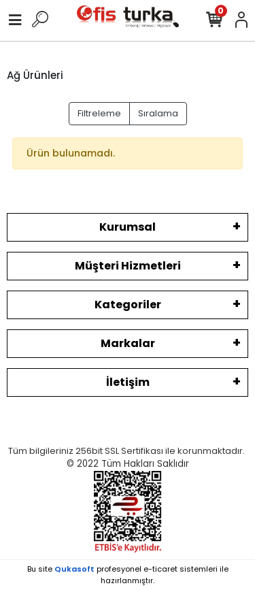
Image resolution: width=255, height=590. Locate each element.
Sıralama (158, 113)
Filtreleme (99, 113)
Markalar (128, 343)
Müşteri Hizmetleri (128, 266)
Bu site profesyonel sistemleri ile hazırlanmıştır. (127, 574)
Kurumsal (127, 227)
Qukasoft (74, 568)
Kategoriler (128, 304)
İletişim (128, 382)
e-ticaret (160, 568)
